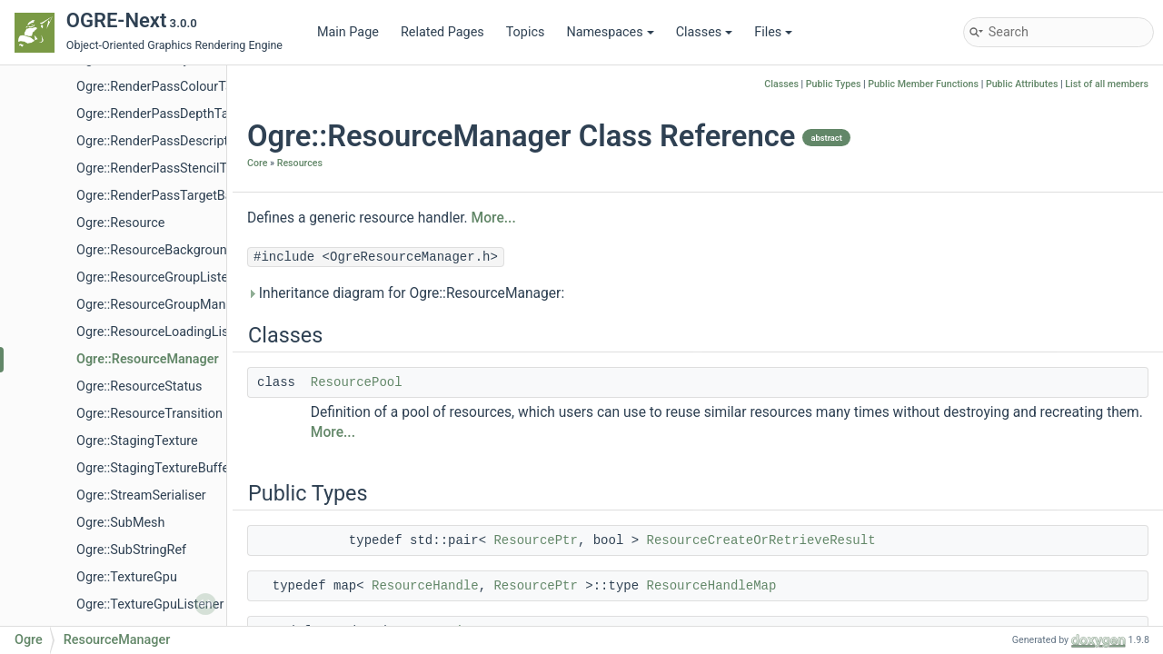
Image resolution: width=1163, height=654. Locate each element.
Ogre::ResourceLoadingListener (167, 332)
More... (494, 218)
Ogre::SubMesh (120, 522)
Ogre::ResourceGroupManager (164, 304)
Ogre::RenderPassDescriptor (158, 141)
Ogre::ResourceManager (147, 359)
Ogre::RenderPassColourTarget (165, 86)
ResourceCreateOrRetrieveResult (761, 540)
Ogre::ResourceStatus (139, 386)
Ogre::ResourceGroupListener (161, 277)
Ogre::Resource (120, 223)
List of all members (1106, 84)
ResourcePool (357, 382)
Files (773, 32)
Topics (525, 32)
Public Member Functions (923, 84)
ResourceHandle (425, 586)
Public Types (833, 84)
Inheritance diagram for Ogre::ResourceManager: (405, 293)
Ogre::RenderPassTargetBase (161, 195)
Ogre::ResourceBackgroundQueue (174, 250)
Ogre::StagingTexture (137, 441)
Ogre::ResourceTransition (149, 413)
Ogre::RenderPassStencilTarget (166, 168)
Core (257, 163)
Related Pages (442, 32)
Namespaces (609, 32)
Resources (300, 163)
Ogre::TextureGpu (126, 577)
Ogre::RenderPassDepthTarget (164, 114)
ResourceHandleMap (712, 586)
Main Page (348, 32)
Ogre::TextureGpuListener (150, 604)
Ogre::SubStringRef (131, 550)
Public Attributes (1022, 84)
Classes (704, 32)
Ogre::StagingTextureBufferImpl (167, 468)
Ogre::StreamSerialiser (141, 495)
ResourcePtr (535, 540)
